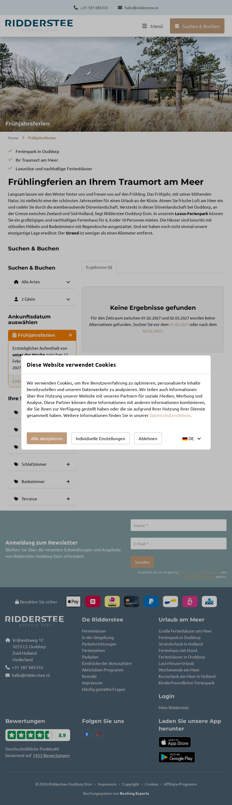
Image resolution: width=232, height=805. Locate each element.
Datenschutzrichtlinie (170, 415)
